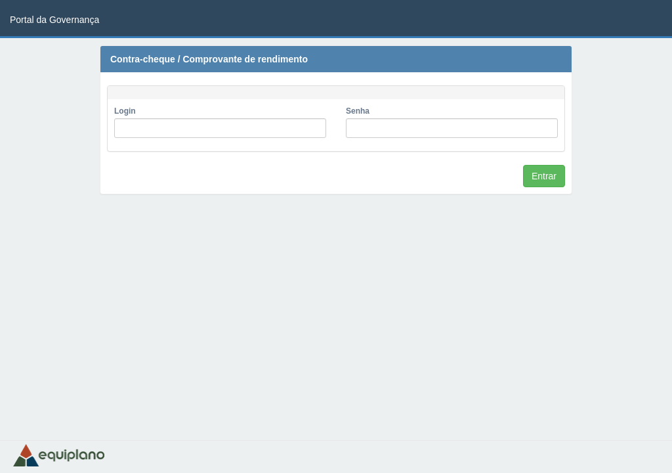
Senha (357, 111)
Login (125, 111)
